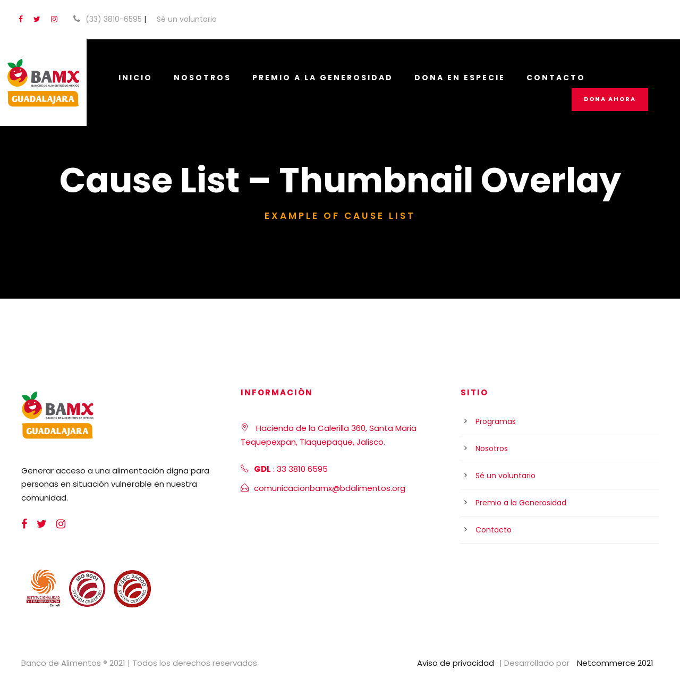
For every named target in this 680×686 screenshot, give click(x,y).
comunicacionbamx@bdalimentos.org (320, 488)
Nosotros (199, 77)
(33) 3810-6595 (105, 19)
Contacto (552, 77)
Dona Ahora (610, 99)
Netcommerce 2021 (618, 662)
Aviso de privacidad (473, 662)
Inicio (134, 77)
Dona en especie (458, 77)
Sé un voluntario (178, 19)
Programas (493, 421)
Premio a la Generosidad (319, 77)
